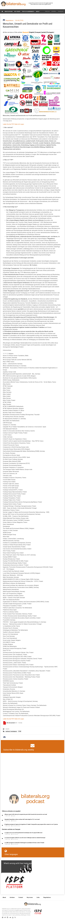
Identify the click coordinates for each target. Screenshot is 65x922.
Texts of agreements (28, 11)
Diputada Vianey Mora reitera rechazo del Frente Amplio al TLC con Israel (22, 819)
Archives (12, 897)
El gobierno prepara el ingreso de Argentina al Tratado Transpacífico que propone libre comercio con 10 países (31, 824)
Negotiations (9, 11)
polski (44, 32)
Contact (20, 897)
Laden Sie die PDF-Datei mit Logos (13, 124)
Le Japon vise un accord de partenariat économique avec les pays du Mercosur (23, 832)
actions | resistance (11, 731)
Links (38, 897)
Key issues (17, 11)
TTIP (19, 731)
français (60, 11)
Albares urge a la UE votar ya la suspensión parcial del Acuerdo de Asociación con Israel (26, 814)
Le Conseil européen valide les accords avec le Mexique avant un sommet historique (25, 837)
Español (53, 11)
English (47, 11)
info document (11, 722)
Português (50, 32)
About (37, 11)
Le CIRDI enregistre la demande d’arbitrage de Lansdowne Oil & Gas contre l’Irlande (24, 842)
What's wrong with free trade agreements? (22, 863)
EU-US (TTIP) (19, 20)
